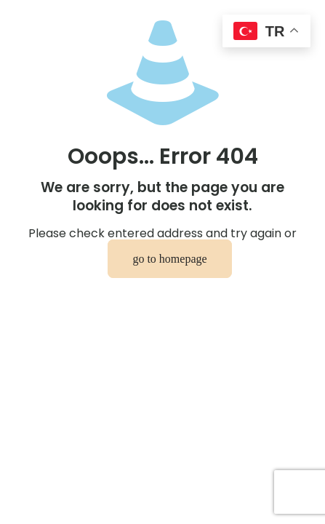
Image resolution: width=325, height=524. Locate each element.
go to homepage (169, 259)
